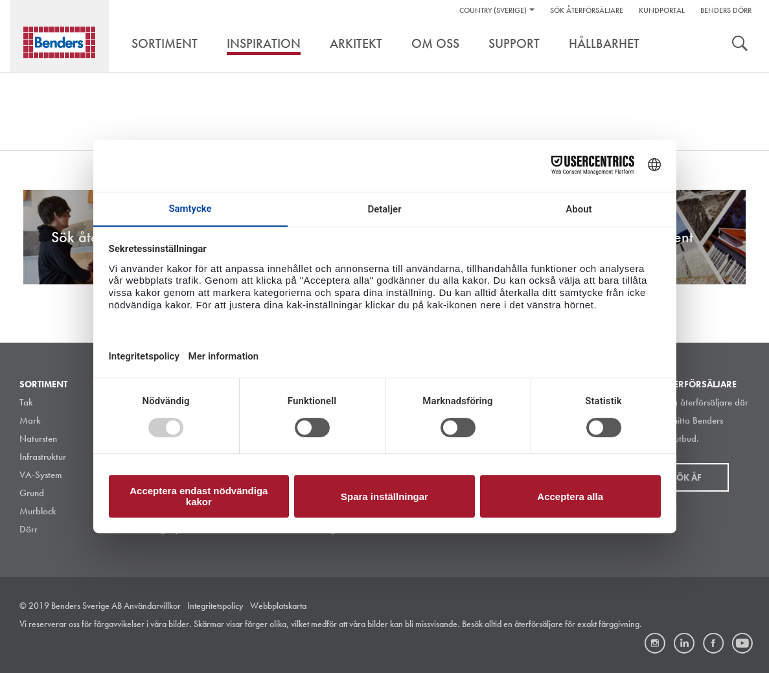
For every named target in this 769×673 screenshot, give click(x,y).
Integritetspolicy (215, 605)
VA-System (40, 474)
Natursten (38, 438)
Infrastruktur (42, 456)
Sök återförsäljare (586, 10)
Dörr (28, 529)
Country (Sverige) (493, 10)
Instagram (655, 643)
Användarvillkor (152, 605)
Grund (31, 492)
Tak (26, 402)
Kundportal (662, 10)
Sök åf (686, 477)
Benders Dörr (726, 10)
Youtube (742, 643)
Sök (740, 45)
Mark (30, 420)
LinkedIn (684, 643)
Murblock (37, 511)
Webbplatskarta (278, 605)
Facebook (713, 643)
